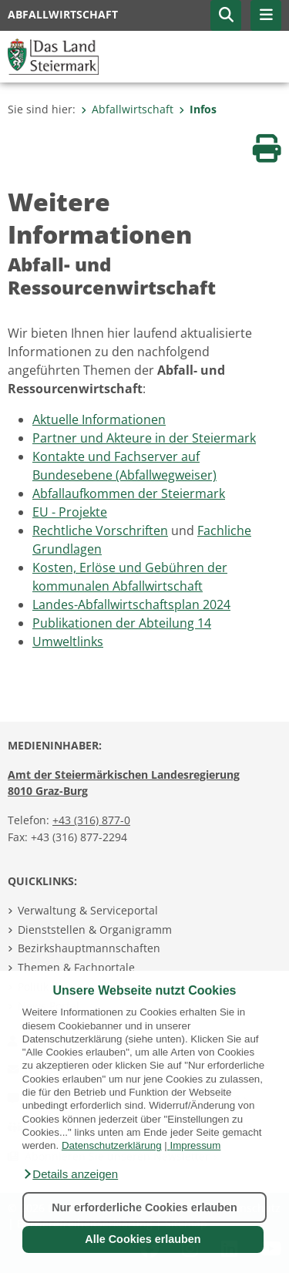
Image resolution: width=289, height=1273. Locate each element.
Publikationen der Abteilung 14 (121, 623)
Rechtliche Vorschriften (100, 530)
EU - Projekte (69, 511)
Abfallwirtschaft (127, 109)
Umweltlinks (67, 641)
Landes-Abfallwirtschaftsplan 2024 (131, 604)
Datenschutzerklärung (112, 1145)
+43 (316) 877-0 (91, 820)
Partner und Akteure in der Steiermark (144, 437)
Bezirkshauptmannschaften (89, 948)
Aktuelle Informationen (99, 419)
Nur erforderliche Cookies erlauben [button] (144, 1207)
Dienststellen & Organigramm (95, 929)
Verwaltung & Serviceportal (88, 910)
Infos (198, 109)
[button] (70, 1174)
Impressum (195, 1145)
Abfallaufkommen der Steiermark (128, 493)
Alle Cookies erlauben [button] (142, 1239)
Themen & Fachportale (76, 967)
